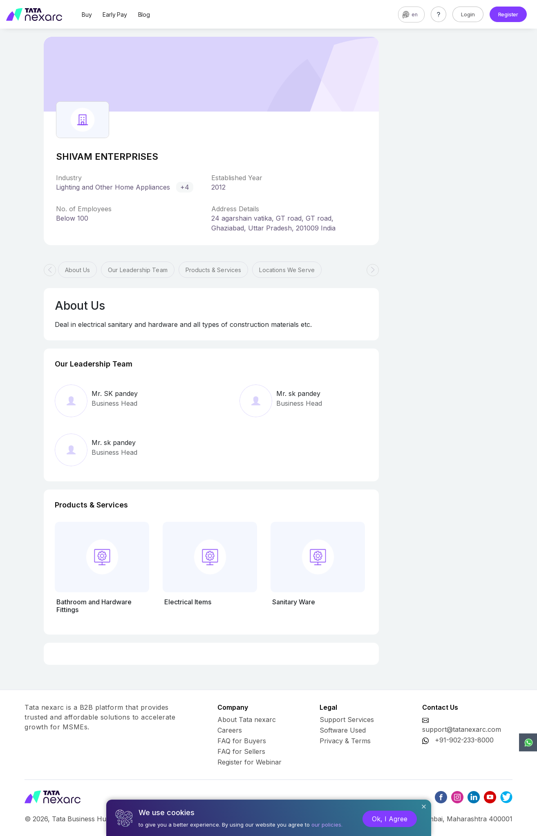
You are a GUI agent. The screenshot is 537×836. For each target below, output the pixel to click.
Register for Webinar (249, 762)
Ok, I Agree (389, 819)
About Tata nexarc (246, 719)
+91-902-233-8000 (464, 740)
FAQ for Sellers (241, 751)
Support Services (347, 719)
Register (508, 14)
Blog (144, 14)
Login (468, 14)
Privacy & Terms (345, 741)
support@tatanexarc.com (461, 729)
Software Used (343, 730)
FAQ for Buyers (241, 741)
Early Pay (115, 14)
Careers (229, 730)
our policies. (326, 824)
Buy (87, 14)
